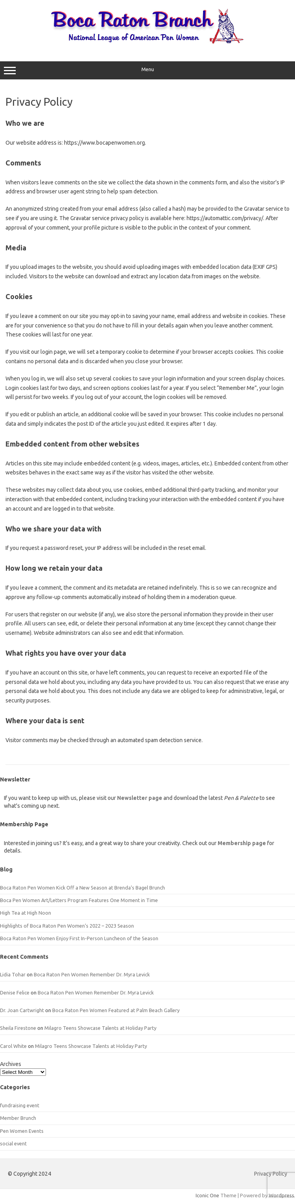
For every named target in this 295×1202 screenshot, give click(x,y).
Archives (10, 1064)
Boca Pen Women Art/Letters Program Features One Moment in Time (79, 900)
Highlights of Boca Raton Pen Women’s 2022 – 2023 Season (67, 925)
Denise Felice (14, 992)
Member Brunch (18, 1118)
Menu (147, 70)
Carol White (13, 1046)
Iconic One (207, 1195)
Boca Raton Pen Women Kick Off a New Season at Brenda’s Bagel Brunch (82, 887)
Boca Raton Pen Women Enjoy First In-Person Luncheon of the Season (79, 938)
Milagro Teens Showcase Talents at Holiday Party (100, 1028)
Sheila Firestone (18, 1028)
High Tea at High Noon (25, 912)
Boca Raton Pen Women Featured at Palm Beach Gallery (116, 1010)
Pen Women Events (22, 1131)
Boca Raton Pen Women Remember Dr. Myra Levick (92, 974)
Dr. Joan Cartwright (22, 1010)
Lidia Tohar (13, 974)
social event (13, 1143)
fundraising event (19, 1105)
